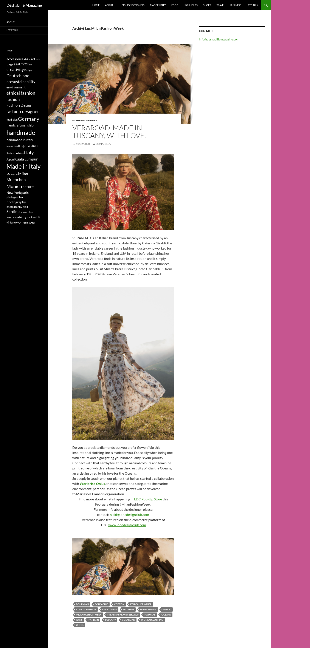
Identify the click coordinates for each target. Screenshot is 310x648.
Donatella (103, 143)
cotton (119, 604)
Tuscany (110, 619)
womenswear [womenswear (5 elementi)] (26, 222)
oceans (166, 614)
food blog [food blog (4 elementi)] (12, 119)
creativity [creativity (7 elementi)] (15, 69)
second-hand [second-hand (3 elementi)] (27, 212)
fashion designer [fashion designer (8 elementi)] (22, 111)
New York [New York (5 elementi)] (13, 192)
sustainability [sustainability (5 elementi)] (16, 217)
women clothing (152, 619)
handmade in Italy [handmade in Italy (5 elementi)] (19, 140)
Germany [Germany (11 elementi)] (28, 119)
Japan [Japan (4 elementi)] (10, 159)
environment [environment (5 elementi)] (16, 87)
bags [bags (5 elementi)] (9, 64)
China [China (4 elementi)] (28, 64)
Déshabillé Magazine (24, 5)
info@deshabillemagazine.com (219, 39)
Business (235, 5)
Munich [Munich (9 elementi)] (14, 186)
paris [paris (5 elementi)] (25, 192)
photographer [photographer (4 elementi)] (14, 197)
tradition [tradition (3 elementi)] (31, 217)
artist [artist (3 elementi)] (38, 59)
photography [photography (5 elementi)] (16, 202)
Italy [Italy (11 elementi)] (29, 152)
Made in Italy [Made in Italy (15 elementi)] (23, 166)
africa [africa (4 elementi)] (27, 59)
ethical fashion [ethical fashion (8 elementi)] (20, 93)
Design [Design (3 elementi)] (28, 70)
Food (174, 5)
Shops (207, 5)
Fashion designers (133, 5)
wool (80, 624)
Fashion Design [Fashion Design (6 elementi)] (19, 105)
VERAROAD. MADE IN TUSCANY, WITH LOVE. (109, 131)
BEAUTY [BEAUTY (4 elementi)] (19, 64)
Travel (221, 5)
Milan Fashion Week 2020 (122, 614)
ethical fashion (86, 609)
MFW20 (167, 609)
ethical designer (141, 604)
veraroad (128, 619)
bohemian (82, 604)
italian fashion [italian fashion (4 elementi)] (14, 153)
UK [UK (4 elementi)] (38, 217)
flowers (128, 609)
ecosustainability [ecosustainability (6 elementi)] (20, 81)
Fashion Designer (84, 120)
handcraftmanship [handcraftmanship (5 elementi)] (20, 125)
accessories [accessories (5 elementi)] (14, 59)
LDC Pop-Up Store (148, 499)
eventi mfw (109, 609)
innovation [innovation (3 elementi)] (12, 146)
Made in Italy (158, 5)
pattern (93, 619)
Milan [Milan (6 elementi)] (23, 173)
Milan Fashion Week (88, 614)
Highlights (191, 5)
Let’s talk (252, 5)
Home (95, 5)
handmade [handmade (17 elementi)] (20, 132)
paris (79, 619)
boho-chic (101, 604)
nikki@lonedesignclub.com (130, 514)
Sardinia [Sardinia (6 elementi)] (13, 211)
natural (149, 614)
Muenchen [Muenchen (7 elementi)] (16, 179)
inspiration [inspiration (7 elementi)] (28, 145)
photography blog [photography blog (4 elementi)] (17, 206)
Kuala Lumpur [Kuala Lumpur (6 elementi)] (26, 159)
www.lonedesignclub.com (127, 525)
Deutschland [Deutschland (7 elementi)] (17, 75)
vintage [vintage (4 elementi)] (11, 222)
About (109, 5)
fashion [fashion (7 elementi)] (13, 99)
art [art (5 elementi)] (33, 59)
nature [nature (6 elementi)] (28, 186)
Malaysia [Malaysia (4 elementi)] (12, 174)
